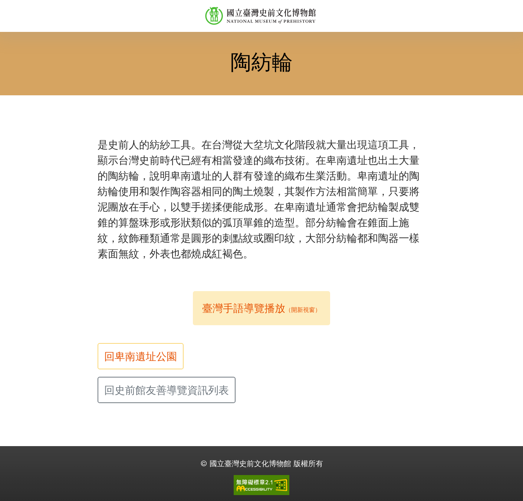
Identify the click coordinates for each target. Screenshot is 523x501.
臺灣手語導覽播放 (261, 308)
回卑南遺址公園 (140, 356)
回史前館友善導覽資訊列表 (166, 390)
